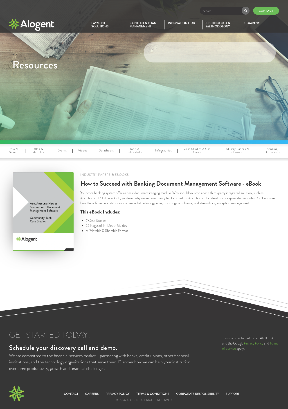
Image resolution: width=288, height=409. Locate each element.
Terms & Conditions (152, 393)
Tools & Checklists (135, 150)
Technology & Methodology (218, 24)
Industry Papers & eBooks (237, 150)
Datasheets (106, 150)
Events (62, 150)
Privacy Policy (253, 343)
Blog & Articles (38, 150)
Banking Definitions (272, 150)
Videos (82, 150)
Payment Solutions (100, 24)
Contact (266, 11)
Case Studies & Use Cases (197, 150)
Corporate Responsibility (197, 393)
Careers (92, 393)
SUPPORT (232, 393)
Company (252, 23)
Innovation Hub (181, 23)
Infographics (163, 150)
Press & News (12, 150)
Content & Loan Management (143, 24)
